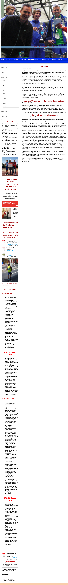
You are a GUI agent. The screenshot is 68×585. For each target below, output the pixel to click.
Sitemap (11, 579)
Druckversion (6, 579)
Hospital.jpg (9, 255)
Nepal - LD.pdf (10, 250)
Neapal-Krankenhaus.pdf (12, 244)
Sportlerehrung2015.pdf (12, 557)
